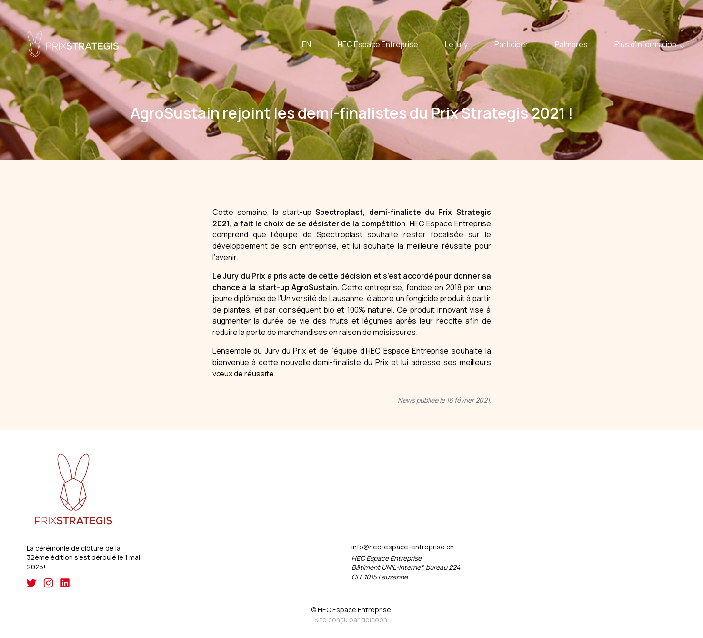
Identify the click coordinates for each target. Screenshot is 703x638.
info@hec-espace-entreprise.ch (403, 547)
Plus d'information (645, 44)
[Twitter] (32, 583)
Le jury (456, 44)
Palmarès (571, 44)
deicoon (374, 619)
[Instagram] (48, 583)
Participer (511, 44)
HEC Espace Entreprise (378, 44)
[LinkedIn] (65, 583)
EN (306, 44)
